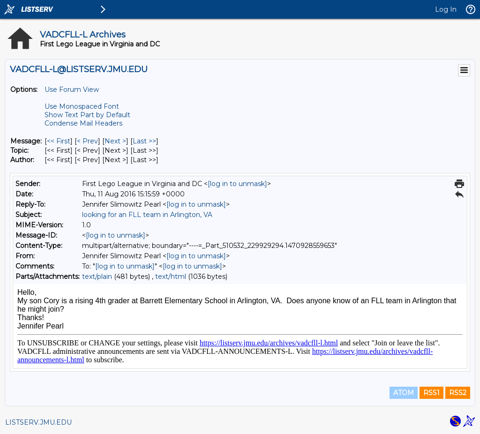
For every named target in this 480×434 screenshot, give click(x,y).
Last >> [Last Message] (144, 141)
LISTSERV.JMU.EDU (38, 422)
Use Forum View (72, 89)
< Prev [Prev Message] (87, 141)
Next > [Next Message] (115, 141)
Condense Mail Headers (83, 123)
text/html (170, 276)
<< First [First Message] (58, 141)
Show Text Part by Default (87, 115)
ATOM (403, 393)
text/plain (97, 276)
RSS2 (457, 393)
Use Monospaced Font (82, 106)
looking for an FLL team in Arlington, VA (147, 214)
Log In (446, 9)
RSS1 (431, 393)
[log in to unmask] (237, 184)
